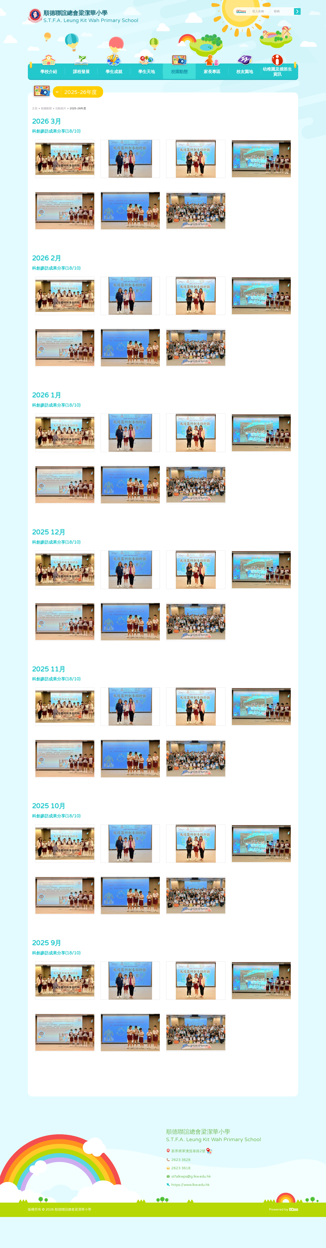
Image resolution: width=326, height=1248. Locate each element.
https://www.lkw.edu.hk (190, 1215)
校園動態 (179, 69)
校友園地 (245, 69)
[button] (78, 93)
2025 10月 (48, 828)
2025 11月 (48, 687)
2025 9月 (46, 970)
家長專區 (212, 69)
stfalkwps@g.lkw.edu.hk (191, 1207)
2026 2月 (46, 263)
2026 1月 (46, 404)
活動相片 (60, 108)
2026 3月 (46, 122)
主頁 (34, 108)
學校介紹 (48, 69)
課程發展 (81, 69)
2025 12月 (48, 545)
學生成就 (114, 69)
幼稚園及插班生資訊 (277, 70)
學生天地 (147, 69)
